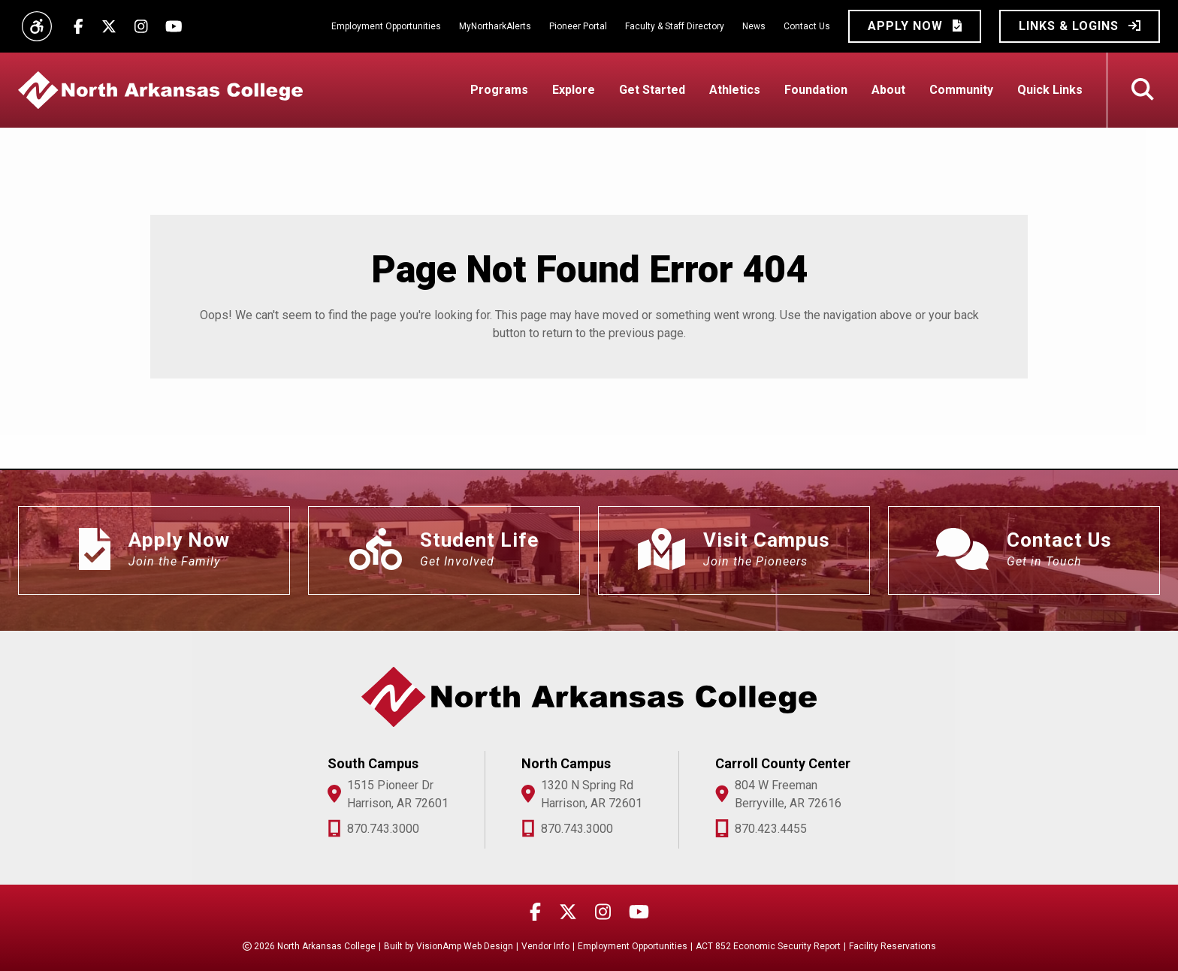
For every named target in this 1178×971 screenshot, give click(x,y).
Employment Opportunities (386, 26)
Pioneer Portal (578, 26)
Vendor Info (545, 946)
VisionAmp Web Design (464, 946)
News (754, 26)
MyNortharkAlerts (495, 26)
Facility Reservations (892, 946)
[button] (914, 26)
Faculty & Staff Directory (674, 26)
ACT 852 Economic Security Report (768, 946)
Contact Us (807, 26)
